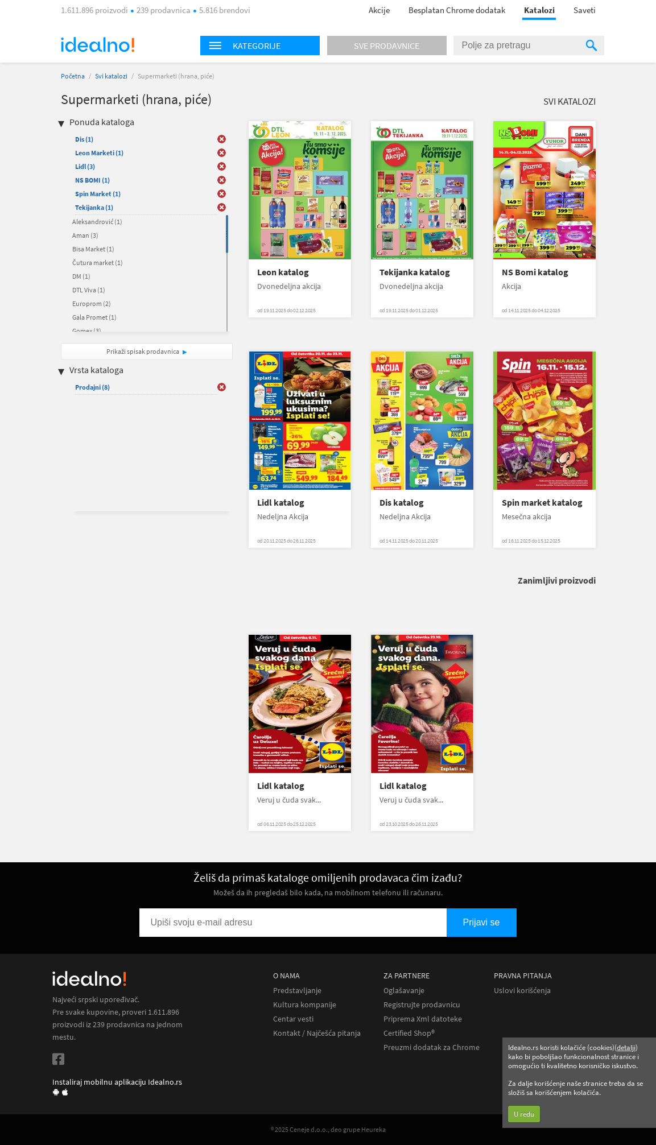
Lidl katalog (280, 502)
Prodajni (92, 387)
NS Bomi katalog (535, 272)
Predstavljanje (297, 990)
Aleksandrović (97, 221)
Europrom (91, 303)
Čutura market (97, 262)
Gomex (86, 330)
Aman (85, 235)
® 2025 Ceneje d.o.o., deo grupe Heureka (328, 1129)
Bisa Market (93, 249)
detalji (626, 1047)
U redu (524, 1114)
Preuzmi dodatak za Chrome (431, 1047)
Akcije (379, 10)
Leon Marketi (99, 152)
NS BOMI (92, 180)
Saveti (585, 10)
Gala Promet (94, 317)
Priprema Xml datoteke (422, 1019)
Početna (73, 76)
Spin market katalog (542, 502)
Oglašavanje (403, 990)
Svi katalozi (111, 76)
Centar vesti (293, 1019)
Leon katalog (283, 272)
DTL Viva (88, 290)
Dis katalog (401, 502)
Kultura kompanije (304, 1005)
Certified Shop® (409, 1033)
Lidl (85, 166)
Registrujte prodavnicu (421, 1005)
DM (81, 276)
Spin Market (98, 193)
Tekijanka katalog (414, 272)
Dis (84, 139)
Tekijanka (94, 207)
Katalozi (539, 10)
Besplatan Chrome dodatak (457, 10)
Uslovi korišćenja (522, 990)
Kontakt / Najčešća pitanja (317, 1033)
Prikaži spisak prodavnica (142, 351)
